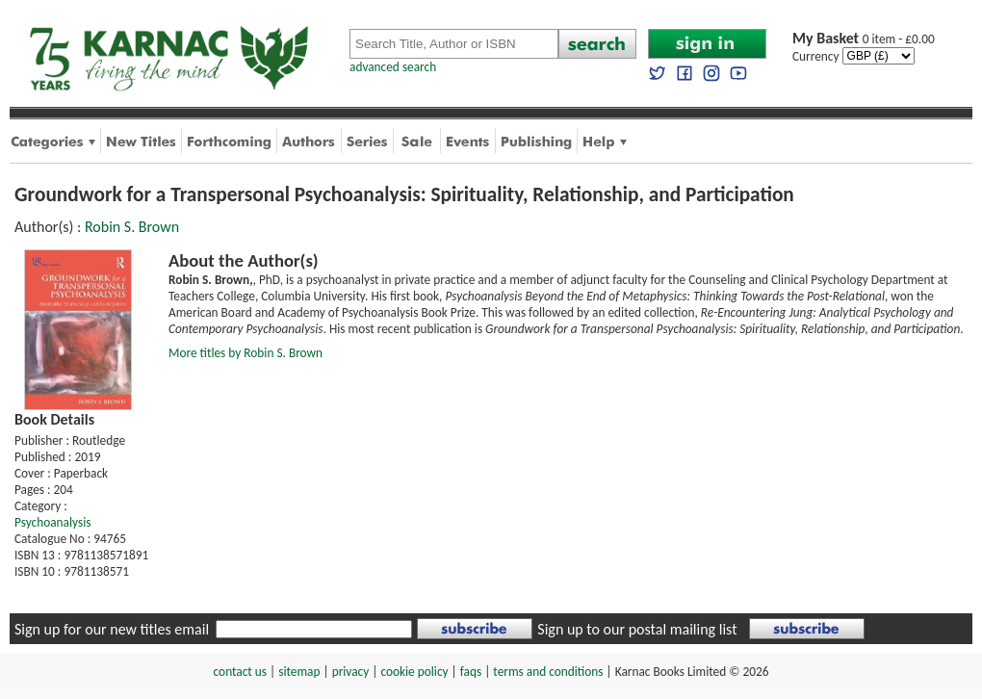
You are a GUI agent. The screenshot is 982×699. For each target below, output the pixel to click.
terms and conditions (548, 671)
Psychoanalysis (52, 522)
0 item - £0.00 (863, 39)
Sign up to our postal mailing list (636, 629)
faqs (470, 671)
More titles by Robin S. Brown (245, 353)
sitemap (299, 671)
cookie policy (414, 671)
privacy (351, 671)
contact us (240, 671)
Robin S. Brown (132, 227)
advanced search (392, 67)
